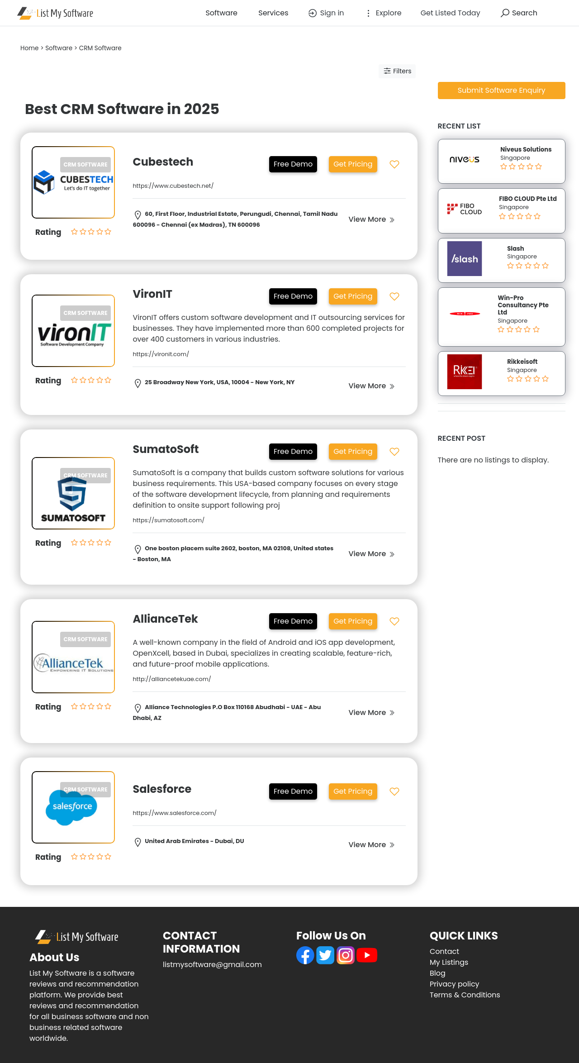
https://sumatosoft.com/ (168, 520)
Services (272, 13)
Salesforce (162, 789)
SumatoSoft (166, 449)
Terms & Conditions (465, 995)
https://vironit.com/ (161, 354)
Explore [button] (382, 13)
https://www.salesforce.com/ (175, 813)
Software (220, 13)
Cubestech (164, 161)
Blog (438, 973)
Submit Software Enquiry (502, 90)
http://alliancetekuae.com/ (172, 679)
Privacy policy (454, 984)
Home (29, 48)
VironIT (152, 293)
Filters (397, 71)
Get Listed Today (450, 13)
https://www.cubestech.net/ (173, 186)
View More (371, 219)
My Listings (449, 962)
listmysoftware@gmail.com (212, 964)
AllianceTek (165, 618)
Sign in (325, 13)
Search (518, 13)
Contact (444, 951)
